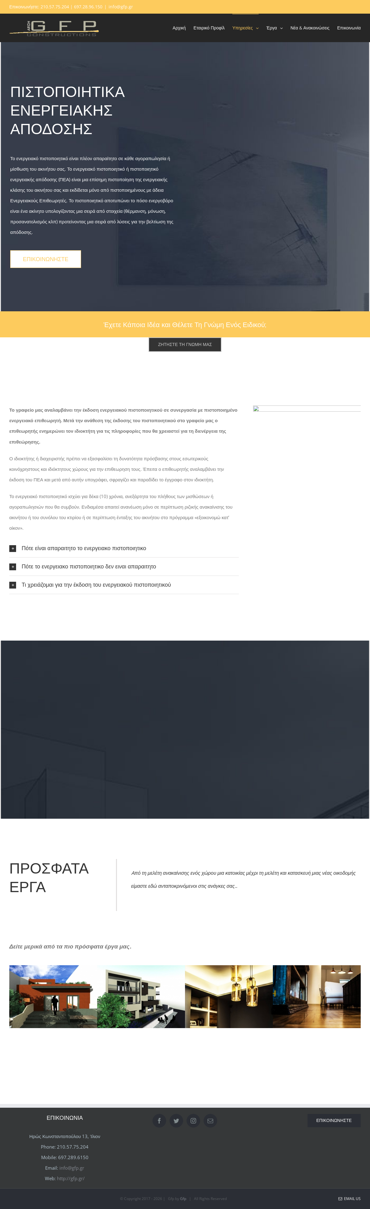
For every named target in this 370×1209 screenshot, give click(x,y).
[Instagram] (193, 1121)
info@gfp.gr (121, 7)
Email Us (349, 1198)
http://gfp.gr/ (71, 1178)
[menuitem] (183, 28)
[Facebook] (159, 1121)
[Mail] (210, 1121)
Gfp (183, 1198)
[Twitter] (176, 1121)
